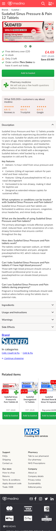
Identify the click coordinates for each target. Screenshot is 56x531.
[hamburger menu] (3, 3)
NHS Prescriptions (36, 463)
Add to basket (28, 73)
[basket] (51, 3)
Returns (6, 476)
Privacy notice (34, 479)
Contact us (7, 463)
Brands (5, 9)
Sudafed (15, 9)
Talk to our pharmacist (38, 456)
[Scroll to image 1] (26, 46)
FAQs (5, 456)
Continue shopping (13, 358)
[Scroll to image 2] (30, 46)
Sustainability (34, 483)
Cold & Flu (28, 353)
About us (32, 472)
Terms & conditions (11, 479)
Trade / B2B (7, 487)
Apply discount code (11, 483)
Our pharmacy (34, 459)
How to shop (8, 472)
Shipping (6, 459)
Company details (36, 476)
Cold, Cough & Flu (11, 353)
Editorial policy (35, 487)
